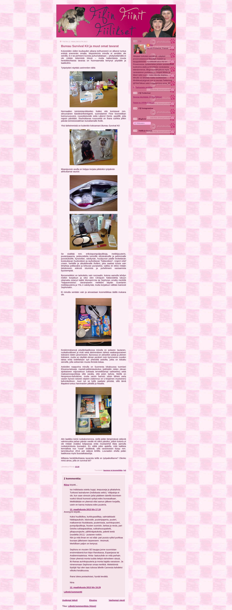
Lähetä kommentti (73, 592)
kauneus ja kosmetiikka (112, 470)
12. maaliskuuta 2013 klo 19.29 (85, 587)
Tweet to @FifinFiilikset (143, 103)
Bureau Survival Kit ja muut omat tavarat (90, 46)
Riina (66, 485)
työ (124, 470)
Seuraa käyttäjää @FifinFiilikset (147, 97)
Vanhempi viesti (117, 600)
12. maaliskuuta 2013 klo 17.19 (85, 509)
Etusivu (93, 600)
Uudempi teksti (70, 600)
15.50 (77, 467)
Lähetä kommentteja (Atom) (82, 606)
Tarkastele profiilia (144, 87)
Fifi (151, 45)
